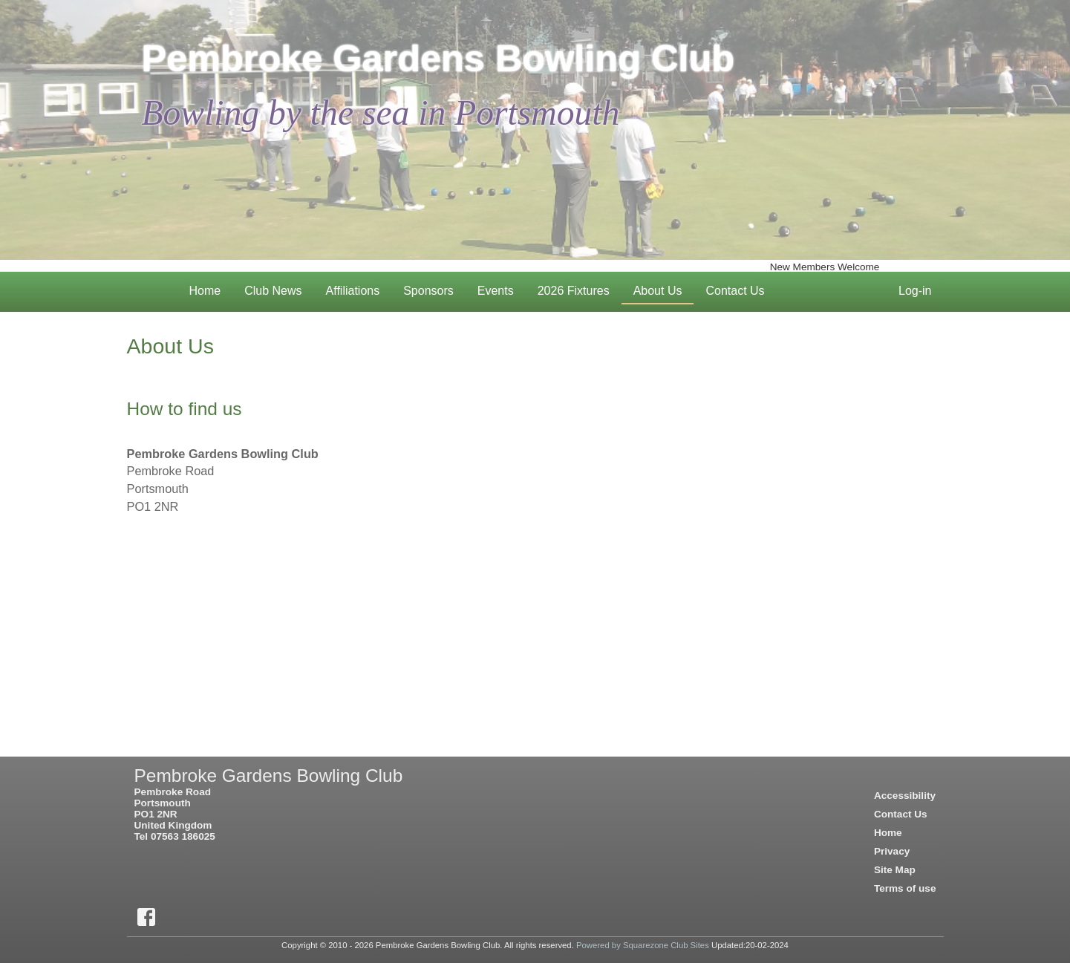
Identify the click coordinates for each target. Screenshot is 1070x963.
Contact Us (740, 288)
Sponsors (428, 290)
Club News (278, 288)
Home (211, 288)
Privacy (892, 851)
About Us (663, 288)
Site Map (895, 869)
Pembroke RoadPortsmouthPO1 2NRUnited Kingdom (173, 808)
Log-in (920, 288)
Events (501, 288)
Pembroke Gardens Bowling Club (438, 58)
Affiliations (353, 290)
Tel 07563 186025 (174, 836)
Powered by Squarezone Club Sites (642, 945)
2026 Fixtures (580, 288)
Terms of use (905, 888)
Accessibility (905, 795)
